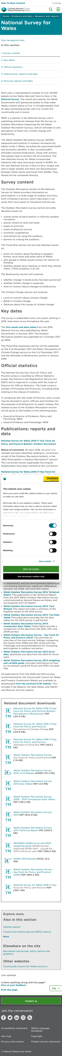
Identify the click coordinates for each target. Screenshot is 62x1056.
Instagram (23, 1017)
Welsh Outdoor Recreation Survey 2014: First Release (32, 771)
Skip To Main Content (13, 3)
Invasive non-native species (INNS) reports (27, 931)
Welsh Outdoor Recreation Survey (32, 755)
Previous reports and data (18, 81)
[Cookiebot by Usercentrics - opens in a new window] (51, 478)
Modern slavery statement (45, 1041)
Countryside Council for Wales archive (26, 966)
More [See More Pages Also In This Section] (6, 936)
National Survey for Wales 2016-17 (32, 885)
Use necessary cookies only (31, 576)
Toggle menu (58, 9)
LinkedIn (16, 1017)
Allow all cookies (31, 569)
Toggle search (51, 9)
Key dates (9, 60)
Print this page (9, 989)
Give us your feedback (13, 985)
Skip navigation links (12, 40)
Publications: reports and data (21, 74)
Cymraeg (56, 3)
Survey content (11, 53)
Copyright (36, 1036)
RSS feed (29, 1017)
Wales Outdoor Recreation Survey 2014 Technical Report (32, 829)
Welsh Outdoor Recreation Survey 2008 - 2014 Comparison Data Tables (34, 798)
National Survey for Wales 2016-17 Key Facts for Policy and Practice (35, 725)
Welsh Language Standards (40, 1029)
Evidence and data (22, 16)
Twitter (10, 1017)
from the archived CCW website (33, 683)
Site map (6, 1036)
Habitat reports (11, 927)
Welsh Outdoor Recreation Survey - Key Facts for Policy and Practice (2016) (33, 872)
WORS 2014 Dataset (24, 858)
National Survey (10, 99)
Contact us (31, 1001)
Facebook (3, 1017)
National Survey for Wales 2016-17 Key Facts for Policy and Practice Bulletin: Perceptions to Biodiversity (35, 711)
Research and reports (47, 16)
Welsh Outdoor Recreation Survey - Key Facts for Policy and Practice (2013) (31, 636)
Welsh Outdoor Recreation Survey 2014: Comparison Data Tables (26, 624)
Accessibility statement (14, 1028)
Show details (45, 561)
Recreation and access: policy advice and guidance (26, 952)
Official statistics (13, 67)
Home (5, 16)
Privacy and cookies (12, 1041)
